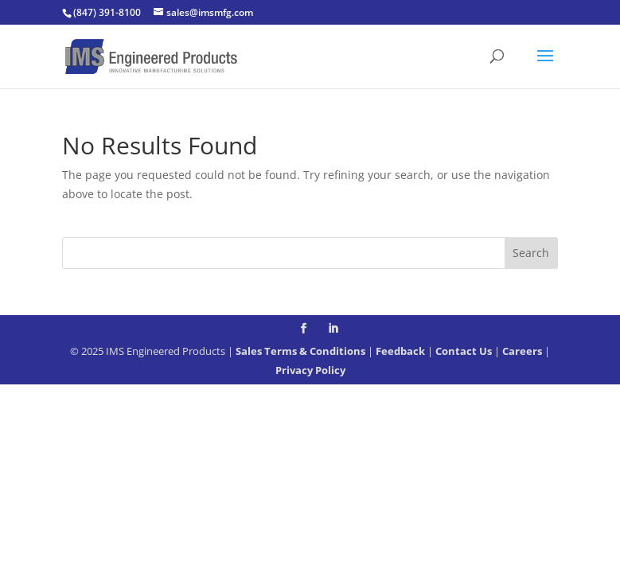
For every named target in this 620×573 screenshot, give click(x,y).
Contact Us (463, 351)
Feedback (400, 351)
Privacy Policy (310, 370)
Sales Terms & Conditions (300, 351)
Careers (522, 351)
